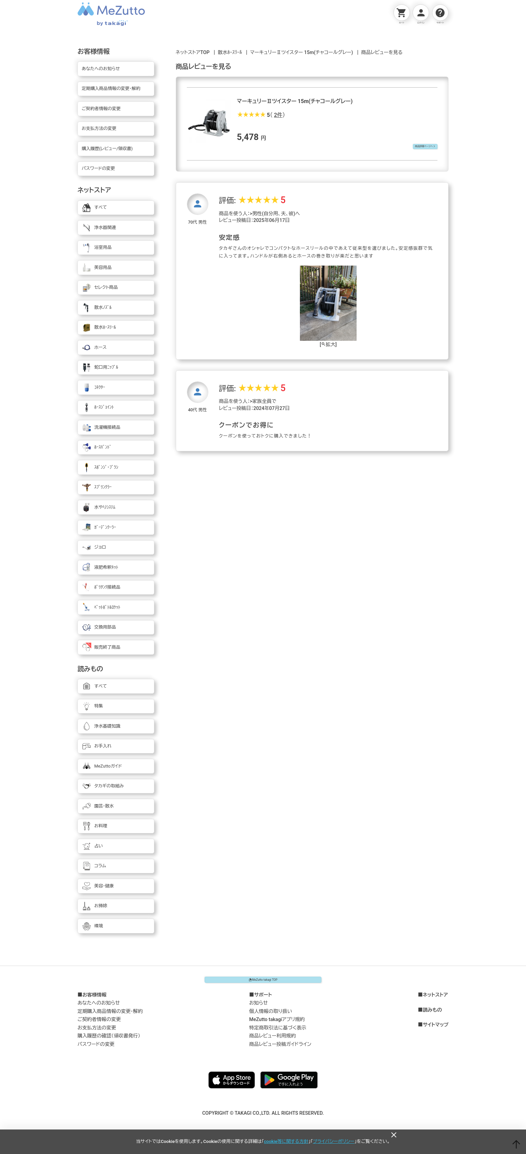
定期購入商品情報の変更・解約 (110, 1016)
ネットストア (435, 1000)
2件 (278, 115)
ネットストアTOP (193, 52)
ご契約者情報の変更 (99, 1024)
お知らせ (258, 1008)
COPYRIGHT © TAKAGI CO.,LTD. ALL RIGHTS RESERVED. (263, 1118)
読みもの (432, 1015)
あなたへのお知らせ (98, 1008)
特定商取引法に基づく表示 (277, 1032)
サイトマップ (436, 1029)
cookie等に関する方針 (286, 1141)
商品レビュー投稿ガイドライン (280, 1049)
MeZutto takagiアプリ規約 (277, 1024)
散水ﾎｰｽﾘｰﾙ (230, 52)
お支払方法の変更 (96, 1032)
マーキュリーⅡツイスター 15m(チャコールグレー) (301, 52)
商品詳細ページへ (414, 147)
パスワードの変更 (95, 1049)
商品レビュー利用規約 (272, 1041)
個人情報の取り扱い (270, 1016)
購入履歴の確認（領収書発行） (108, 1041)
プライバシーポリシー (334, 1141)
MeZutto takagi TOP (263, 982)
